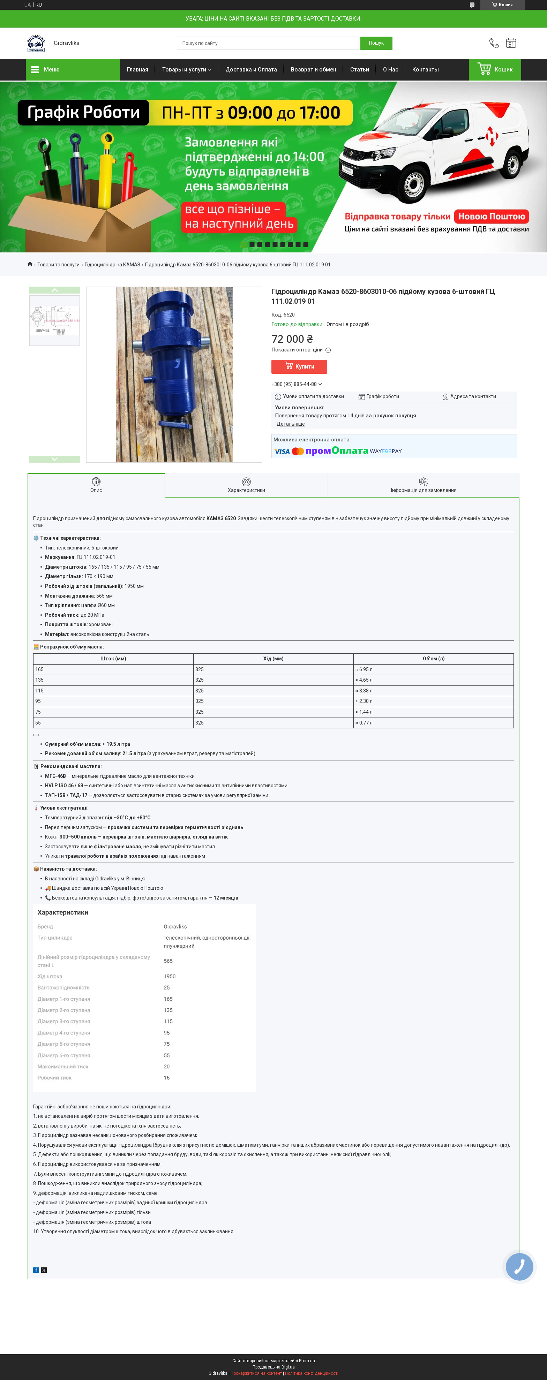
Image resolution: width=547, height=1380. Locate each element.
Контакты (425, 69)
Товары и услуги (184, 69)
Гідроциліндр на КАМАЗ (112, 264)
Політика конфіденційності (311, 1373)
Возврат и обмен (313, 69)
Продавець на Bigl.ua (274, 1367)
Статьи (359, 69)
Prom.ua (307, 1360)
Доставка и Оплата (251, 69)
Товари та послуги (58, 264)
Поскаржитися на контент (256, 1373)
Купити (304, 366)
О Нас (390, 69)
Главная (137, 69)
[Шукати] (376, 43)
